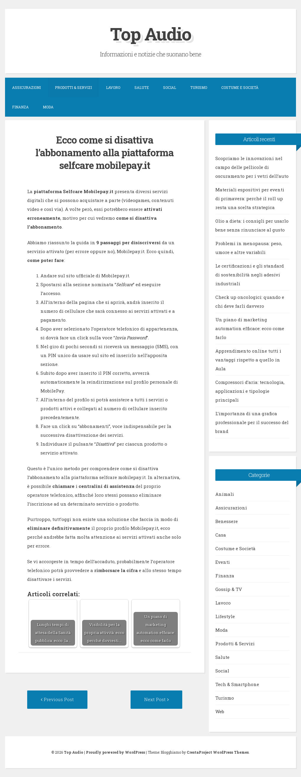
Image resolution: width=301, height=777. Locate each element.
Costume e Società (239, 87)
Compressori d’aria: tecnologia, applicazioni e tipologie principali (249, 391)
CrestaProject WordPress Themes (218, 752)
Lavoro (113, 87)
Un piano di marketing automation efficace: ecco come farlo (249, 328)
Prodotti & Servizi (73, 87)
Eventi (222, 562)
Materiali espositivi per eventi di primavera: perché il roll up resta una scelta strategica (249, 198)
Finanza (20, 107)
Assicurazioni (26, 87)
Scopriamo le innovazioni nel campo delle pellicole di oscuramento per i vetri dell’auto (252, 167)
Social (169, 87)
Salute (141, 87)
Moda (48, 107)
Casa (220, 535)
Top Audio (150, 33)
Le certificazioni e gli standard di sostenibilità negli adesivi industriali (249, 274)
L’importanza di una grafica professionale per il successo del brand (252, 422)
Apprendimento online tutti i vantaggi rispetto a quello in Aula (248, 360)
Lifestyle (225, 616)
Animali (224, 494)
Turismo (198, 87)
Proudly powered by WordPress (115, 752)
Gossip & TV (228, 589)
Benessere (226, 521)
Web (219, 711)
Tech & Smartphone (237, 684)
